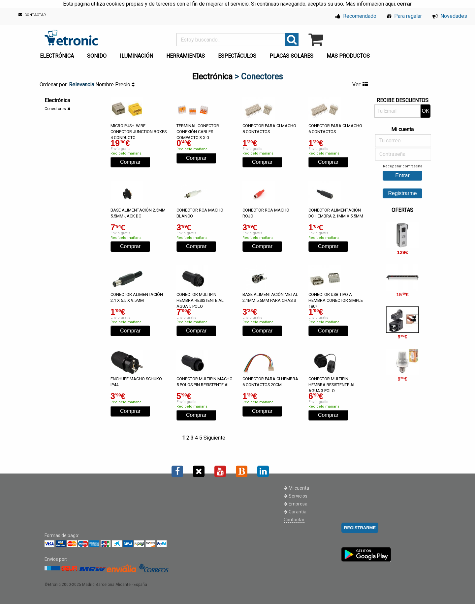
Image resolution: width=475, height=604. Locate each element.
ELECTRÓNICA (57, 56)
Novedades (449, 16)
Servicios (295, 496)
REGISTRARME (360, 527)
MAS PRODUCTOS (348, 56)
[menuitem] (58, 54)
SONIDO (97, 56)
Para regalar (404, 16)
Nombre (105, 84)
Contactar (294, 519)
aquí (390, 4)
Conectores (55, 108)
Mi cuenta (296, 488)
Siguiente (214, 438)
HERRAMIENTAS (185, 56)
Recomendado (355, 16)
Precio (125, 84)
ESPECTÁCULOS (237, 56)
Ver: (360, 84)
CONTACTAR (32, 15)
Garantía (295, 511)
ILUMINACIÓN (136, 56)
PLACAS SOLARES (291, 56)
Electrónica (212, 76)
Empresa (295, 503)
